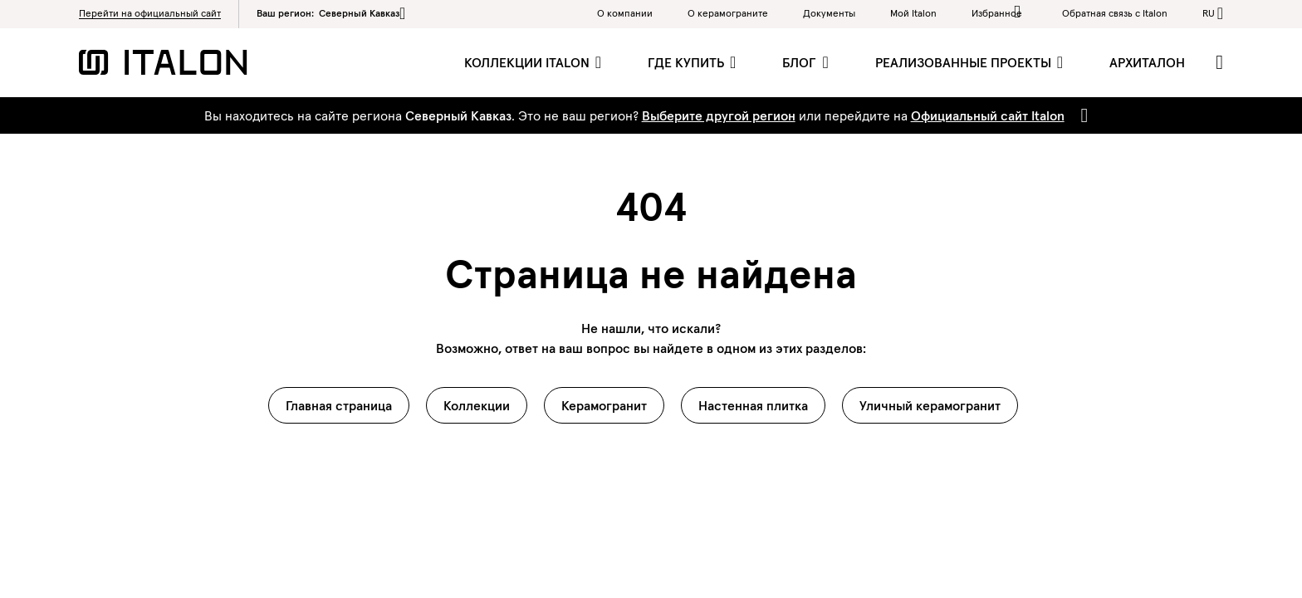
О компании (625, 13)
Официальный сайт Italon (988, 115)
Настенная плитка (753, 405)
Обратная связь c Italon (1114, 13)
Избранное (999, 12)
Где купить (687, 62)
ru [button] (1208, 13)
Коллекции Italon (528, 62)
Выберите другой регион (718, 115)
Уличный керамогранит (930, 405)
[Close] (1082, 115)
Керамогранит (604, 405)
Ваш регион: (331, 13)
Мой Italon (913, 13)
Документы (829, 13)
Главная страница (339, 405)
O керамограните (728, 13)
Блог (801, 62)
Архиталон (1147, 62)
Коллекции (476, 405)
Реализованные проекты (965, 62)
